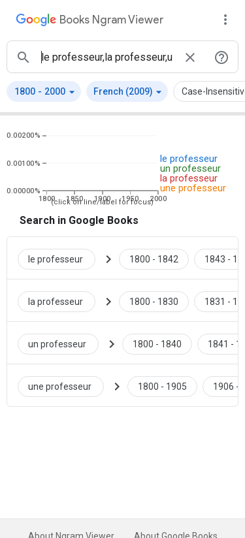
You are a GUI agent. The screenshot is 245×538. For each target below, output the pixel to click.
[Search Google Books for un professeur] (63, 342)
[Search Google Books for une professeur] (66, 385)
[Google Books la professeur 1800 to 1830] (153, 300)
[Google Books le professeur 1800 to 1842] (153, 258)
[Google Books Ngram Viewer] (89, 21)
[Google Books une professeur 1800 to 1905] (162, 385)
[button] (44, 91)
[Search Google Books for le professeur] (61, 258)
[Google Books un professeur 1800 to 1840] (157, 342)
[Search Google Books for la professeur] (61, 300)
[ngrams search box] (107, 56)
